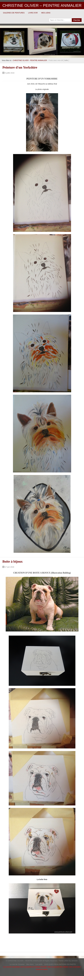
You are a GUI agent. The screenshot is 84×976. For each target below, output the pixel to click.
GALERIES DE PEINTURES (13, 13)
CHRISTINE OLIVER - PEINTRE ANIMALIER (30, 60)
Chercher (76, 20)
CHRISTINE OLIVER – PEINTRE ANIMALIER (42, 5)
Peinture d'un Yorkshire (19, 67)
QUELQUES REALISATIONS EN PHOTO (60, 964)
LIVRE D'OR (33, 13)
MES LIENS (45, 13)
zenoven (74, 961)
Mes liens (30, 964)
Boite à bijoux (12, 561)
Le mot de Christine (17, 964)
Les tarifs (39, 964)
